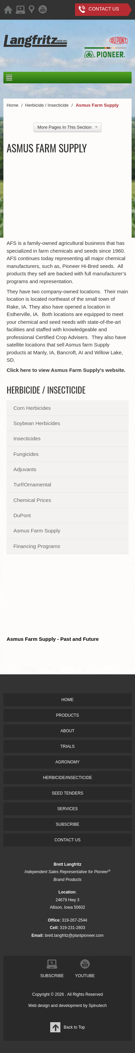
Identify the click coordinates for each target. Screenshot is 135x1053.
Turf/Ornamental (32, 484)
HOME (67, 699)
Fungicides (25, 454)
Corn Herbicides (32, 408)
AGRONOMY (67, 762)
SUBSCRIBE (67, 824)
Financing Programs (36, 546)
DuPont (22, 515)
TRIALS (67, 746)
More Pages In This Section (67, 127)
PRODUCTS (67, 715)
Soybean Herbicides (36, 423)
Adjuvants (24, 469)
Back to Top (67, 1027)
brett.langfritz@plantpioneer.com (74, 935)
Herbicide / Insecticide (45, 389)
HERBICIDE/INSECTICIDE (67, 777)
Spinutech (98, 1005)
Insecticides (26, 438)
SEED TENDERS (67, 793)
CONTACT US (68, 840)
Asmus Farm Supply (36, 530)
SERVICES (67, 808)
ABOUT (67, 731)
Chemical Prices (32, 500)
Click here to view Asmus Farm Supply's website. (66, 370)
